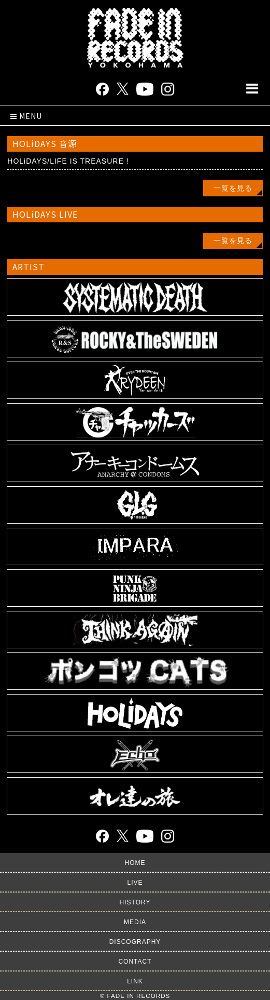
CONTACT (134, 961)
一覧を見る (233, 188)
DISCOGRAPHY (135, 941)
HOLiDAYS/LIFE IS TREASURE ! (68, 161)
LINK (135, 981)
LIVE (135, 882)
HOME (135, 862)
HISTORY (135, 902)
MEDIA (135, 922)
